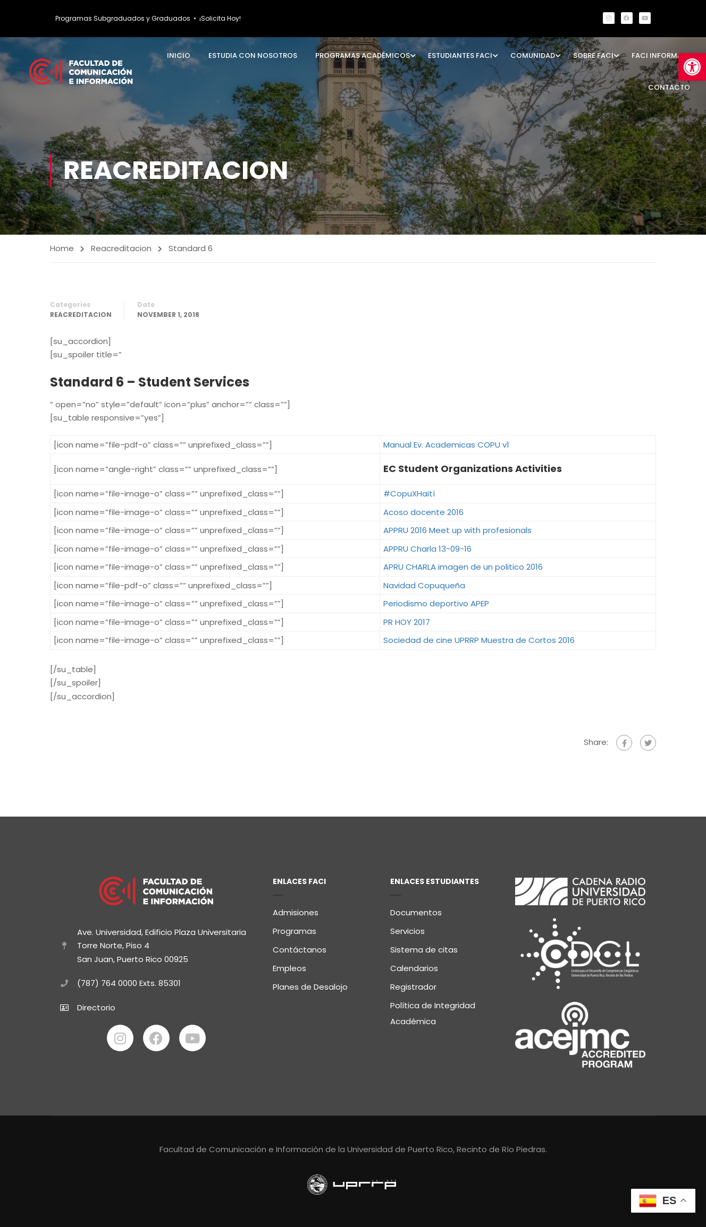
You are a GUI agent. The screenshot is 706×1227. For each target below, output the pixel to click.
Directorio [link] (96, 1005)
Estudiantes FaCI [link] (460, 55)
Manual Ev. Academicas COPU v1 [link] (446, 444)
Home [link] (62, 248)
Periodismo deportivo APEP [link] (436, 604)
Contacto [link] (669, 87)
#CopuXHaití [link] (409, 494)
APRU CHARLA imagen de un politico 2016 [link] (463, 567)
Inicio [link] (178, 55)
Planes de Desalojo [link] (310, 985)
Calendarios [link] (414, 966)
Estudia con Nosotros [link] (252, 55)
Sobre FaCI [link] (593, 55)
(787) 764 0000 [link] (107, 981)
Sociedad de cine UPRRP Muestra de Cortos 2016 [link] (479, 640)
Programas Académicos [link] (362, 55)
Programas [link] (294, 929)
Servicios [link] (407, 929)
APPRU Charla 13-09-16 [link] (427, 548)
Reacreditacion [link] (121, 248)
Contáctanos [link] (299, 948)
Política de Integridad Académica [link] (432, 1011)
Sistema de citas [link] (424, 948)
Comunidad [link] (532, 55)
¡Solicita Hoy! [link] (220, 18)
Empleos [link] (289, 966)
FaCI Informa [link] (657, 55)
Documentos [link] (416, 910)
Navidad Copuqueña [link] (424, 585)
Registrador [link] (413, 985)
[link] (692, 67)
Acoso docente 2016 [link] (423, 512)
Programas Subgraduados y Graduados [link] (122, 18)
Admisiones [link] (295, 910)
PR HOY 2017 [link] (406, 622)
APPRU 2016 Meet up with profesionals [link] (457, 530)
